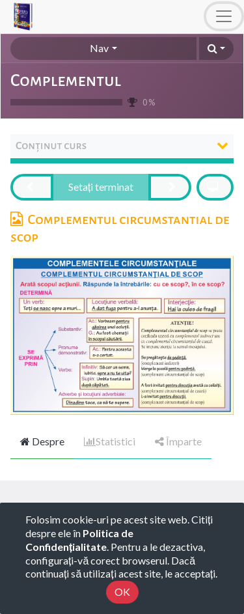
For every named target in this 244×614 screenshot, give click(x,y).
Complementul (65, 81)
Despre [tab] (42, 441)
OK (122, 591)
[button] (216, 48)
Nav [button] (99, 48)
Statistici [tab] (109, 441)
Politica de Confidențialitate (79, 540)
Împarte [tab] (178, 441)
